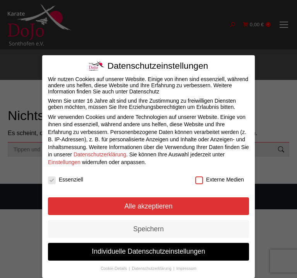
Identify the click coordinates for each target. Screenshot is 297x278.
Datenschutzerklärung (99, 154)
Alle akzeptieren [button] (149, 206)
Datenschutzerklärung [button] (152, 268)
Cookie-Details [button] (114, 268)
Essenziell (65, 179)
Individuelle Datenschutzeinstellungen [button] (148, 251)
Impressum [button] (186, 268)
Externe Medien (219, 179)
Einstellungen (64, 162)
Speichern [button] (148, 229)
